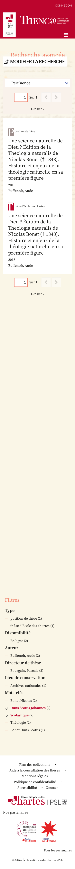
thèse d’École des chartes (30, 626)
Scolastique (19, 715)
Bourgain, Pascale (24, 670)
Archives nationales (25, 685)
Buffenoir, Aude (22, 655)
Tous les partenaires (58, 850)
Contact (52, 787)
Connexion (63, 5)
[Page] (21, 97)
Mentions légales (35, 776)
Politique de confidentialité (35, 782)
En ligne (16, 641)
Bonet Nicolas (21, 700)
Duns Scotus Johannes (28, 708)
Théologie (18, 722)
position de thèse (23, 618)
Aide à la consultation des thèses (34, 770)
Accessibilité (27, 787)
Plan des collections (34, 764)
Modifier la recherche (37, 61)
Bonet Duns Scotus (25, 730)
